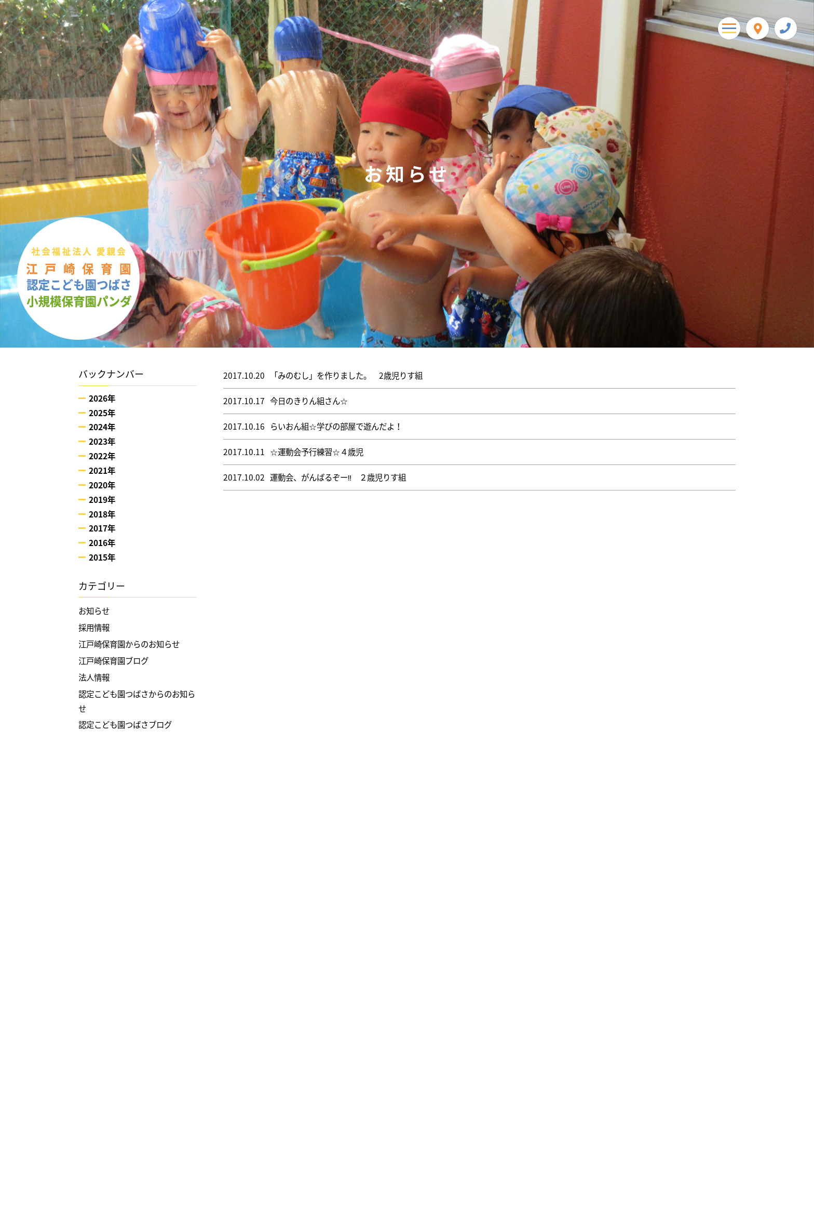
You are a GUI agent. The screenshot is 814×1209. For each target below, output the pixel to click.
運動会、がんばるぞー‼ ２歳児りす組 (314, 477)
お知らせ (94, 611)
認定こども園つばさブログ (125, 724)
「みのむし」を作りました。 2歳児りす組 (323, 375)
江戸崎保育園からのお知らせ (129, 644)
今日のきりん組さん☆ (285, 401)
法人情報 (94, 677)
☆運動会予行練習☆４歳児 (293, 452)
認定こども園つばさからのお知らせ (136, 701)
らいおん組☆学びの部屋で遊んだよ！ (312, 426)
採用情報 (94, 627)
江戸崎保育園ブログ (113, 661)
